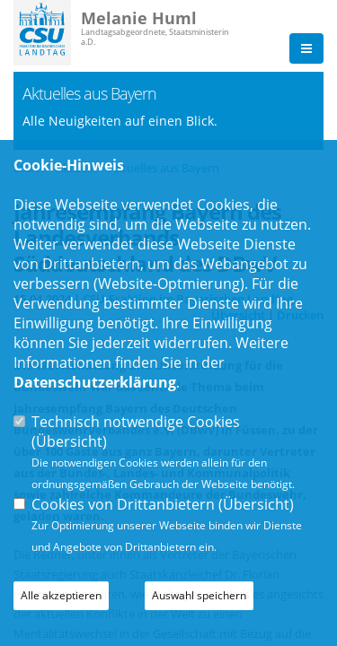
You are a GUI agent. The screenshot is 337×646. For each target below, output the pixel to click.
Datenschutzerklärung (94, 382)
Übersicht (69, 441)
